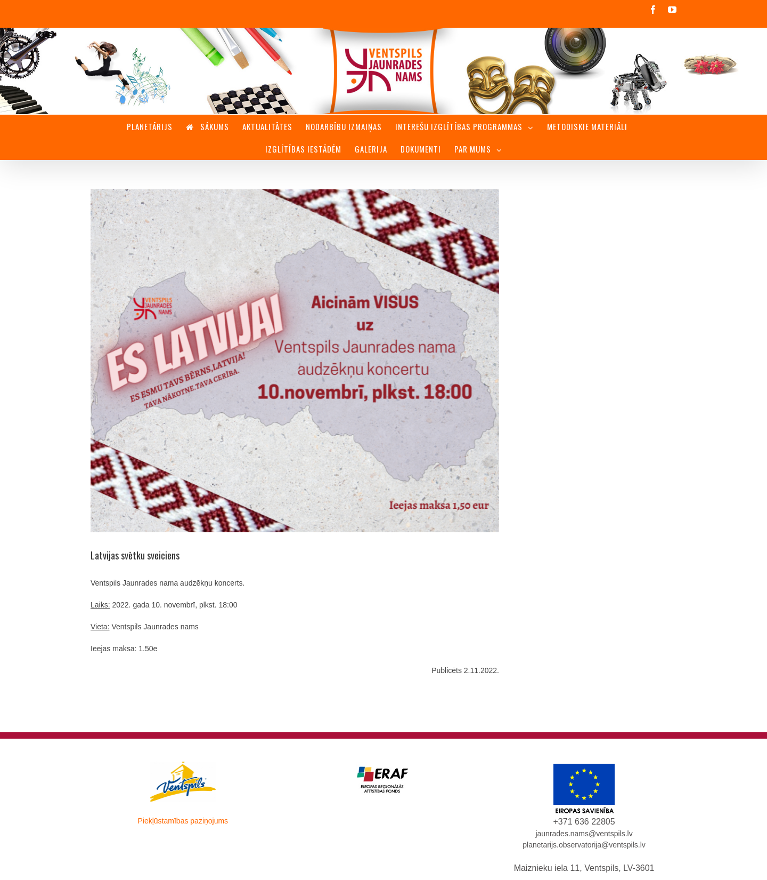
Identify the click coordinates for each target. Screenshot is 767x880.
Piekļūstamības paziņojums (182, 821)
